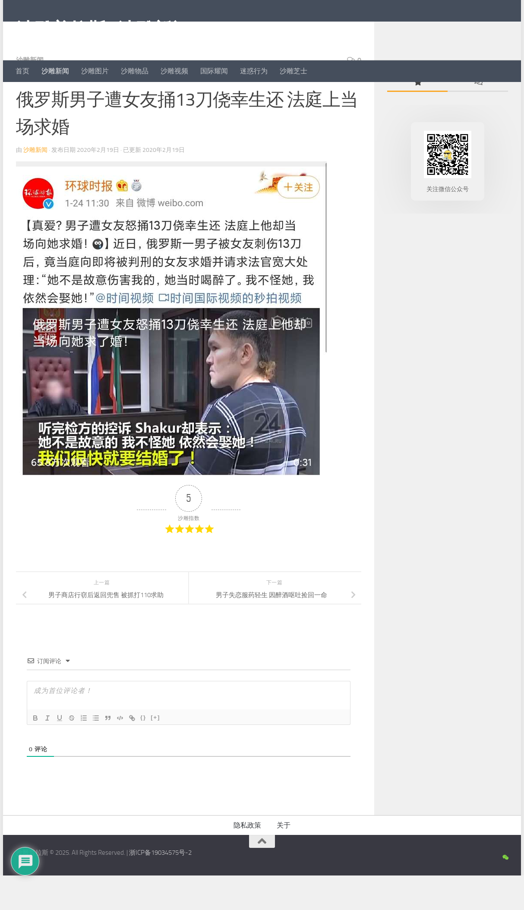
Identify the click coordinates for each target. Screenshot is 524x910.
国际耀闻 (214, 71)
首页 (22, 71)
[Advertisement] (447, 390)
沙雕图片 (95, 71)
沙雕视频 (174, 71)
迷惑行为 (254, 71)
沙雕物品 (134, 71)
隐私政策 (247, 860)
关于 (283, 860)
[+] (155, 752)
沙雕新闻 (55, 71)
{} (143, 752)
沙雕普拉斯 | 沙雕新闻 (102, 30)
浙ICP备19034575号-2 (160, 887)
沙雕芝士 (293, 71)
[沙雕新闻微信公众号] (505, 892)
